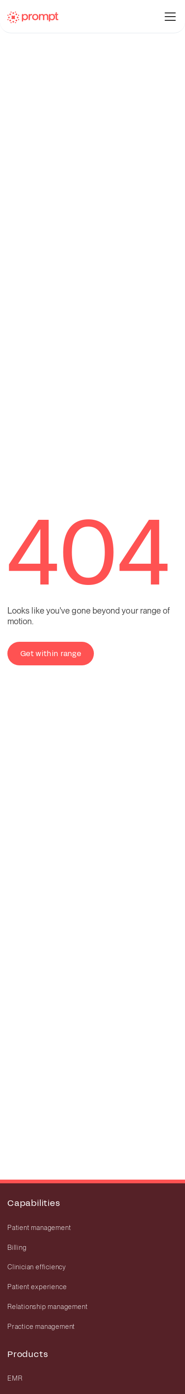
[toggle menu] (170, 17)
